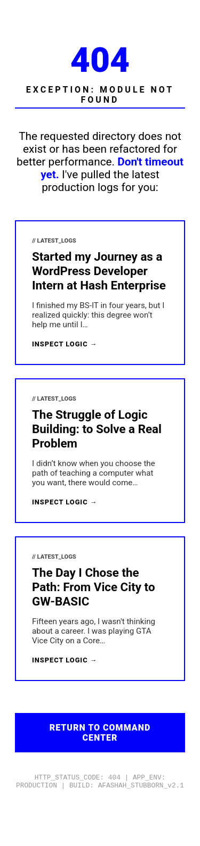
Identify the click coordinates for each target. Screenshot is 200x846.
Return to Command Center (100, 733)
